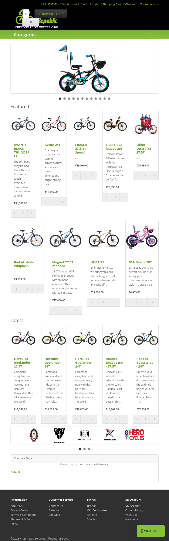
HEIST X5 (97, 262)
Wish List (131, 515)
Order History (134, 510)
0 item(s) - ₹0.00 (50, 13)
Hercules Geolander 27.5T (22, 362)
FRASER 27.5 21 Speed (81, 148)
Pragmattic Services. (33, 538)
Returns (54, 510)
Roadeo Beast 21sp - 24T (144, 362)
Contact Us (56, 506)
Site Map (54, 515)
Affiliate (92, 515)
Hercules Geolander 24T (83, 362)
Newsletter (132, 519)
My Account (133, 506)
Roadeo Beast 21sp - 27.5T (114, 362)
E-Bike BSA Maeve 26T (114, 146)
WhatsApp (150, 531)
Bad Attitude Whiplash (24, 264)
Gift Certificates (97, 510)
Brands (92, 506)
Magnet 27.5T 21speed (63, 264)
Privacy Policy (19, 510)
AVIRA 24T (53, 144)
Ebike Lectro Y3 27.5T (143, 148)
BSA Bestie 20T (140, 262)
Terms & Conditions (23, 515)
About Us (17, 506)
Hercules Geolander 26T (53, 362)
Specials (92, 519)
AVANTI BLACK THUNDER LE (22, 150)
